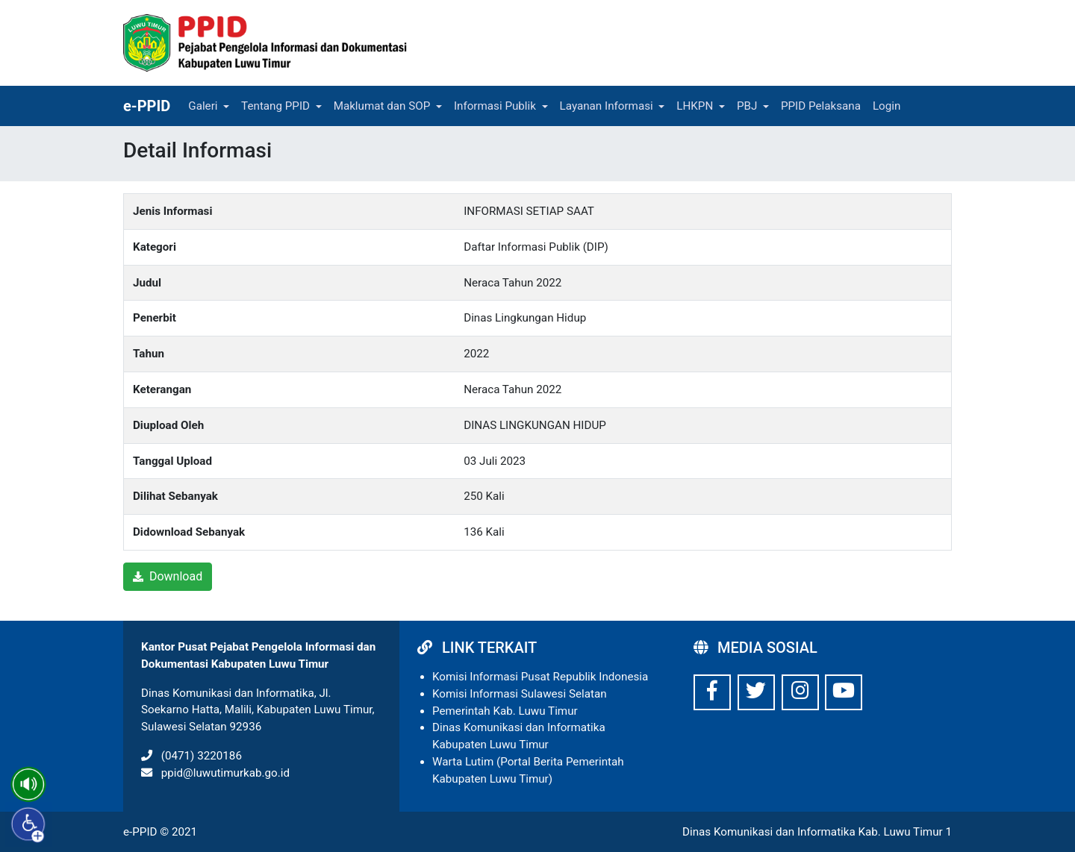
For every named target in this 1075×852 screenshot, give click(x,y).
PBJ (747, 106)
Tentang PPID (275, 106)
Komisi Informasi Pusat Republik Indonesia (540, 676)
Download (167, 576)
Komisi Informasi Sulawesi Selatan (519, 694)
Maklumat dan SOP (382, 106)
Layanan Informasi (606, 106)
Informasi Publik (495, 106)
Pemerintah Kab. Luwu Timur (505, 711)
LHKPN (694, 106)
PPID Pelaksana (821, 106)
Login (886, 106)
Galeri (202, 106)
